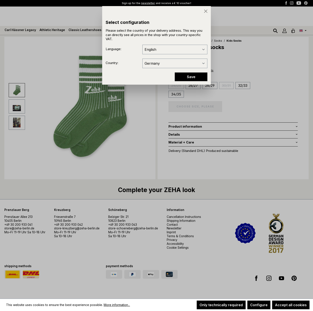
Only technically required (221, 305)
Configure (259, 305)
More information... (117, 305)
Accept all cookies (291, 305)
